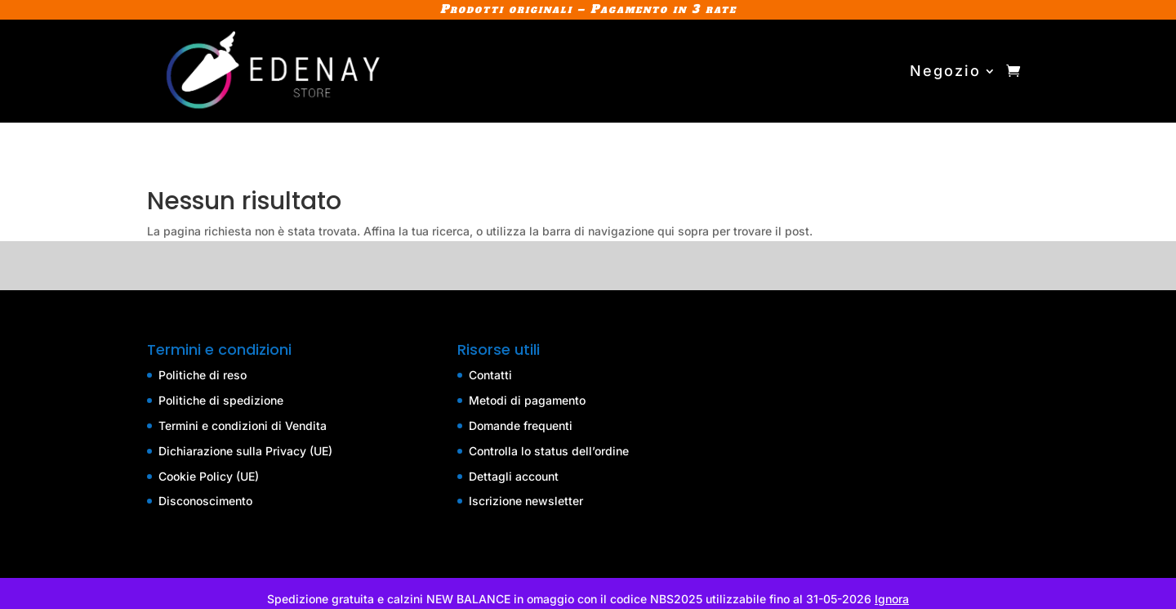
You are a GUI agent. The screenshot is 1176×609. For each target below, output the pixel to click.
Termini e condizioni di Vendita (242, 425)
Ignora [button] (892, 599)
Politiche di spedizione (220, 400)
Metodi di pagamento (527, 400)
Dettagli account (514, 476)
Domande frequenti (520, 425)
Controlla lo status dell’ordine (549, 451)
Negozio (945, 70)
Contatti (490, 375)
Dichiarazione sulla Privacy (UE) (245, 451)
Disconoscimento (205, 501)
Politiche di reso (202, 375)
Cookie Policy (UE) (208, 476)
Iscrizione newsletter (526, 501)
